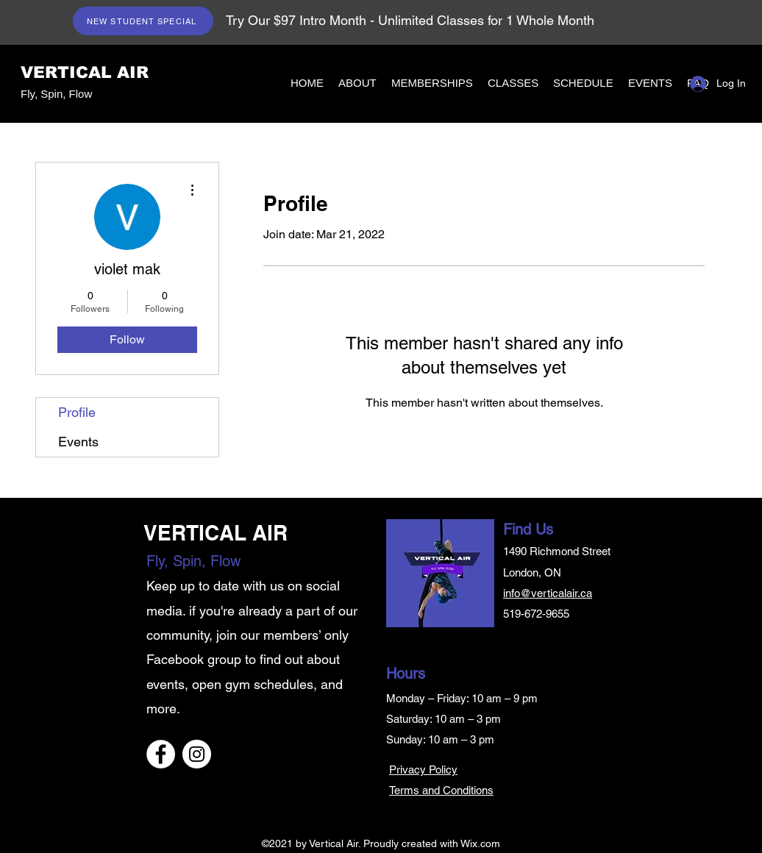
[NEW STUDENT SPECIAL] (143, 21)
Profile (77, 412)
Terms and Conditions (441, 790)
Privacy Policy (423, 769)
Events (78, 441)
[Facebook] (160, 754)
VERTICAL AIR (85, 72)
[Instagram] (196, 754)
